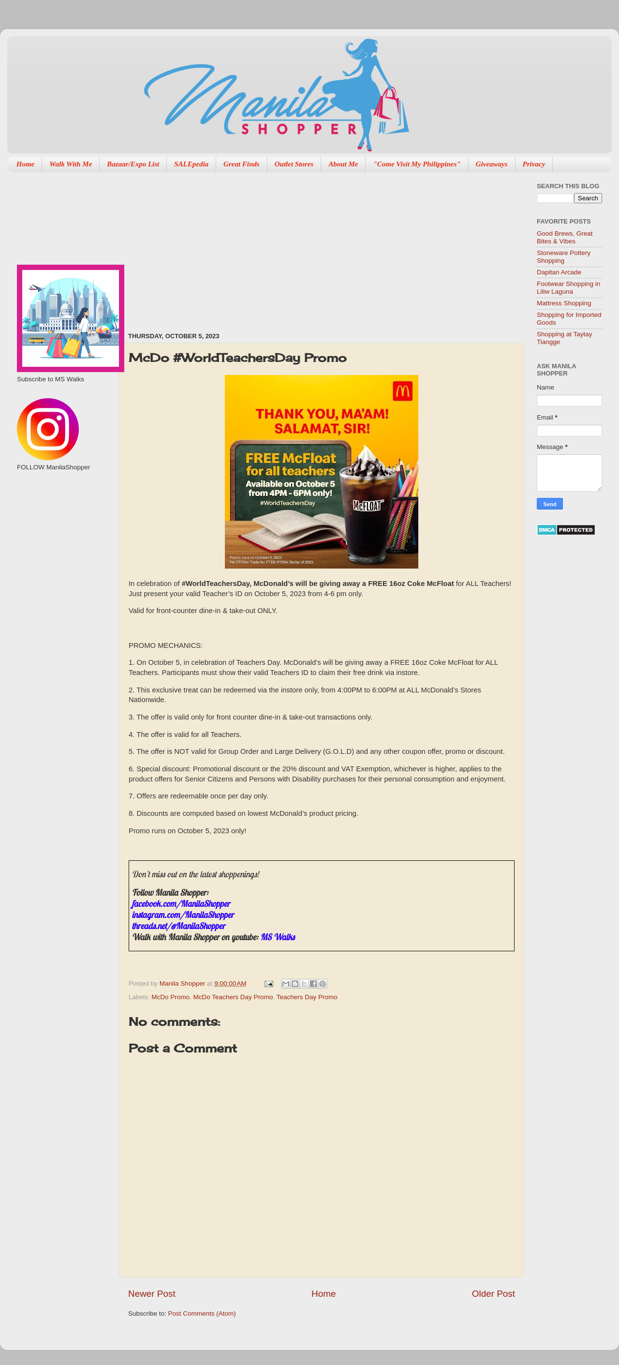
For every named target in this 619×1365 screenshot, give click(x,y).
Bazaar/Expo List (133, 164)
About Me (343, 164)
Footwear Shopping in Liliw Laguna (568, 287)
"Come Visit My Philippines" (416, 164)
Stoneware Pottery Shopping (563, 256)
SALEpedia (191, 164)
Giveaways (492, 164)
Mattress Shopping (564, 303)
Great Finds (241, 164)
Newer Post (152, 1294)
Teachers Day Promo (307, 997)
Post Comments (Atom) (202, 1313)
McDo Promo (170, 997)
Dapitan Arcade (559, 272)
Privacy (534, 164)
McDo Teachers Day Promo (233, 997)
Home (25, 164)
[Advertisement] (276, 247)
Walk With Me (70, 164)
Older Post (493, 1294)
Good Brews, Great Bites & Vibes (565, 237)
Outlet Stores (294, 164)
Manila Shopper (183, 983)
